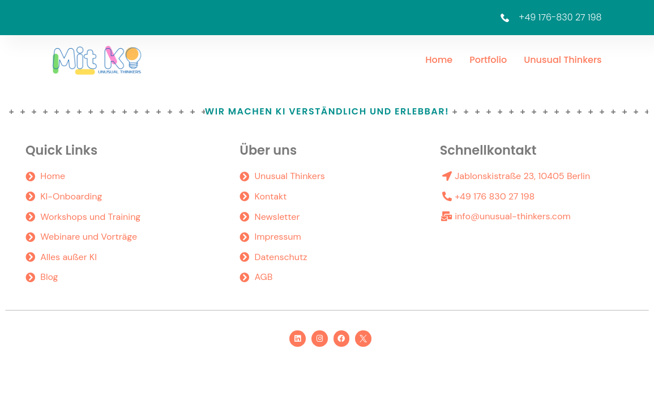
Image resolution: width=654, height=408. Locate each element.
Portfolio (488, 59)
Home (438, 59)
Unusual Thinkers (562, 59)
